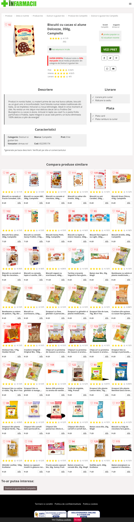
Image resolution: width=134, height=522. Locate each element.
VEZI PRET (110, 49)
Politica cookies (90, 503)
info (19, 203)
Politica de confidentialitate (68, 503)
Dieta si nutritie (22, 16)
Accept (77, 519)
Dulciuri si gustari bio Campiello (104, 16)
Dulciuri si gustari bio (56, 16)
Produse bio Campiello (77, 16)
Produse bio (38, 16)
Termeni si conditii (44, 503)
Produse (8, 16)
